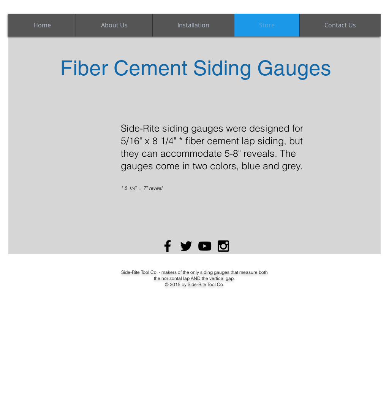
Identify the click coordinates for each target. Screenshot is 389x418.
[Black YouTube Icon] (205, 246)
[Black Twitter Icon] (186, 246)
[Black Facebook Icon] (168, 246)
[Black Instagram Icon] (223, 246)
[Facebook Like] (28, 260)
